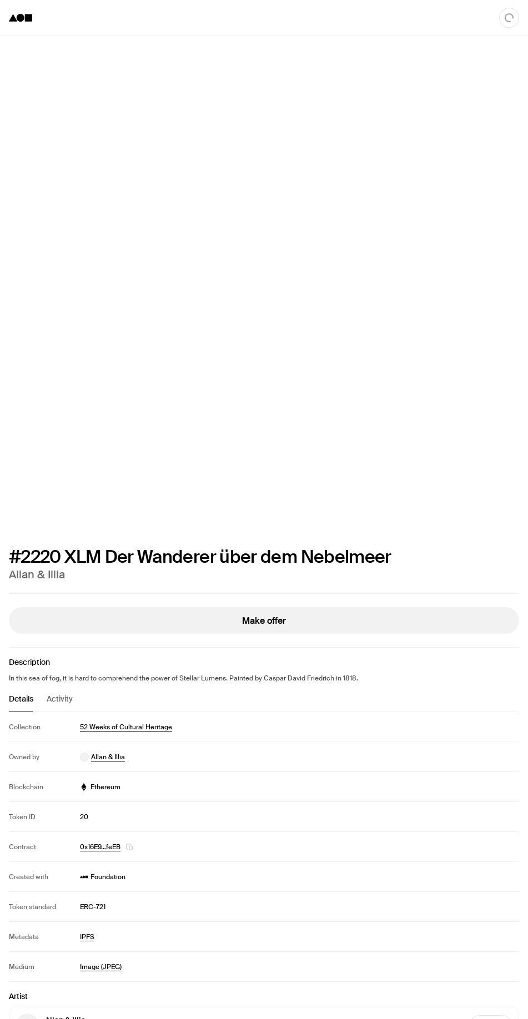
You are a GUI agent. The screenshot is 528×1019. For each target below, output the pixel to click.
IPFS (87, 936)
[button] (129, 847)
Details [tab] (21, 699)
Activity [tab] (60, 699)
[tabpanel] (264, 847)
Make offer (264, 621)
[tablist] (264, 702)
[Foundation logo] (20, 18)
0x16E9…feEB (100, 847)
